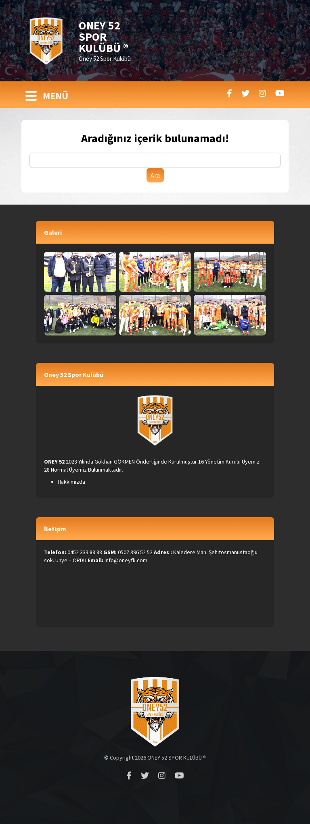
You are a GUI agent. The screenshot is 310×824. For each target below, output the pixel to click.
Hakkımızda (71, 481)
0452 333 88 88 (84, 552)
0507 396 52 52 (135, 552)
